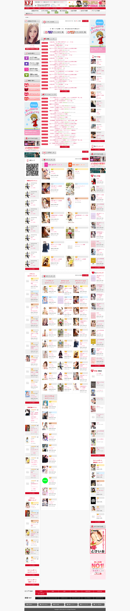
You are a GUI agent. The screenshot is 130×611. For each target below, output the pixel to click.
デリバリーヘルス (76, 598)
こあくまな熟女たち (100, 440)
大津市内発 (99, 591)
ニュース (71, 8)
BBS (34, 8)
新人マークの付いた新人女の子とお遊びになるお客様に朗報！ (63, 48)
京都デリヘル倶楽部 (34, 295)
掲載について (71, 604)
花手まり (98, 406)
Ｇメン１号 (99, 475)
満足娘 (65, 353)
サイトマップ (85, 604)
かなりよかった (34, 428)
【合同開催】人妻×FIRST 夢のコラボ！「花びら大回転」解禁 (63, 120)
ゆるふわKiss (57, 115)
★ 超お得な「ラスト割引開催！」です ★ (59, 58)
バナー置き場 (98, 604)
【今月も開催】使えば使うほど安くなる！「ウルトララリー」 (63, 51)
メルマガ (86, 8)
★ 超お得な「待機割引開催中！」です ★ (59, 45)
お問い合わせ (45, 604)
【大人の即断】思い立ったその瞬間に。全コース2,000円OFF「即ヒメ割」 (66, 97)
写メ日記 (55, 8)
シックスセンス (100, 390)
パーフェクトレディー (80, 186)
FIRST (56, 131)
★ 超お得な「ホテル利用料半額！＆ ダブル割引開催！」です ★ (64, 71)
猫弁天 (32, 560)
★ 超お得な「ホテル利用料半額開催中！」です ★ (61, 81)
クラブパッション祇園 (34, 282)
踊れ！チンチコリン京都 (34, 515)
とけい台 (32, 45)
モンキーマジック (100, 491)
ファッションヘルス (52, 598)
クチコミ (78, 8)
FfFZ (32, 185)
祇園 (53, 591)
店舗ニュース (49, 38)
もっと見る (32, 268)
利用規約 (30, 604)
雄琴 (64, 591)
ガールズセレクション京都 (100, 415)
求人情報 (57, 604)
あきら (98, 508)
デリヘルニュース (49, 94)
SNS (39, 8)
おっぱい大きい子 (34, 449)
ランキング (46, 8)
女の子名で (54, 5)
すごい (32, 439)
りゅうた (99, 516)
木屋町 (41, 591)
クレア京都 (99, 373)
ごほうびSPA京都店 (58, 138)
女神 (32, 472)
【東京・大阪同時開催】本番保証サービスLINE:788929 (34, 415)
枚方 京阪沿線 (41, 593)
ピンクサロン (88, 598)
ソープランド (41, 598)
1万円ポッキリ (95, 8)
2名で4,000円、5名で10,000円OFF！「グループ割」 (61, 100)
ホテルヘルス (64, 598)
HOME (27, 8)
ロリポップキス (100, 398)
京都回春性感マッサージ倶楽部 (34, 360)
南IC (76, 591)
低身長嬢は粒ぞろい (34, 484)
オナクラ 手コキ (99, 598)
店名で (53, 4)
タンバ (98, 483)
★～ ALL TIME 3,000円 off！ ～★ (57, 68)
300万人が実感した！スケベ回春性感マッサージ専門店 (62, 127)
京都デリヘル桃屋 (34, 372)
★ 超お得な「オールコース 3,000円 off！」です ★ (61, 55)
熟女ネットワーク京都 (56, 244)
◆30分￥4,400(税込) (54, 104)
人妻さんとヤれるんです (100, 383)
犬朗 (98, 467)
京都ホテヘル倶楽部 (58, 50)
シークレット (33, 543)
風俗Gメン (62, 8)
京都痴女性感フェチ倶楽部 (57, 215)
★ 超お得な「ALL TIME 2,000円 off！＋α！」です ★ (61, 42)
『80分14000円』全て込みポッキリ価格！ (59, 114)
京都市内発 (87, 591)
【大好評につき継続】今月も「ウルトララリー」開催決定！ (63, 107)
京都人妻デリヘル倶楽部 (34, 347)
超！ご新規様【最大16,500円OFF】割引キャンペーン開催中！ (64, 143)
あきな (32, 551)
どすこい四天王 (34, 460)
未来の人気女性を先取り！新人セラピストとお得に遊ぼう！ (63, 136)
